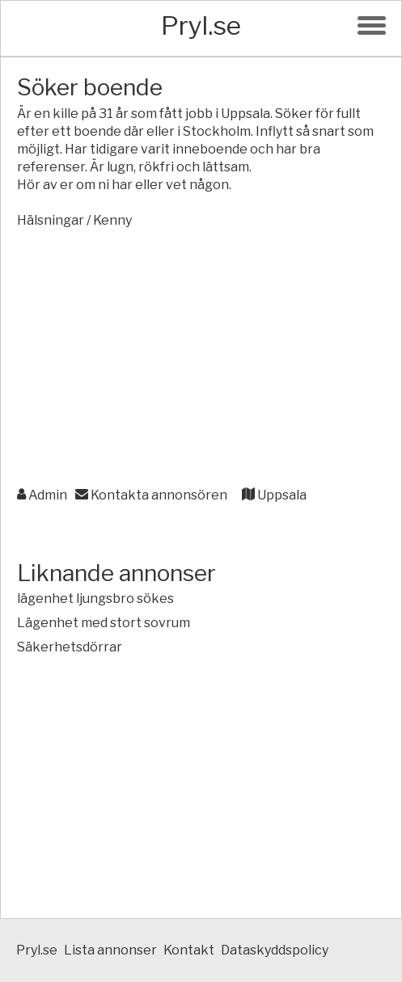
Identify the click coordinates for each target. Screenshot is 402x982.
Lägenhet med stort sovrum (103, 622)
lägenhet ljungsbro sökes (95, 598)
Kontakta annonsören (151, 495)
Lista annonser (110, 950)
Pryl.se (201, 25)
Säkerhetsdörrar (69, 647)
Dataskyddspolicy (274, 950)
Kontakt (188, 950)
